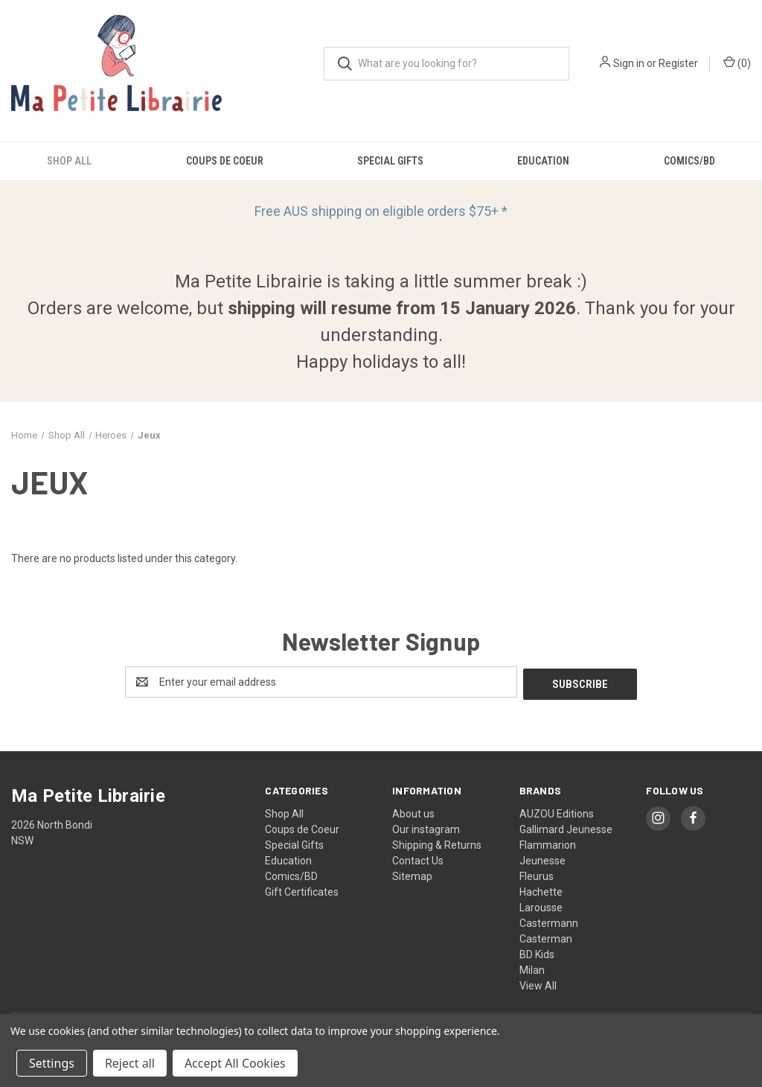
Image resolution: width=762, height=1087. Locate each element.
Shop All (69, 161)
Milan (532, 968)
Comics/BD (291, 874)
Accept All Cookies (235, 1063)
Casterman (545, 937)
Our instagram (426, 827)
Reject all (130, 1063)
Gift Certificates (302, 890)
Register (678, 63)
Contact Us (418, 858)
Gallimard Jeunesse (565, 827)
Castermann (548, 921)
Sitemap (412, 874)
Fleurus (536, 874)
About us (413, 811)
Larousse (541, 905)
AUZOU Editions (556, 811)
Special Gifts (390, 161)
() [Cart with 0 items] (737, 62)
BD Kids (536, 952)
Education (543, 161)
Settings (51, 1063)
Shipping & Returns (436, 843)
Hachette (541, 890)
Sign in (628, 63)
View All (538, 983)
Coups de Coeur (224, 161)
